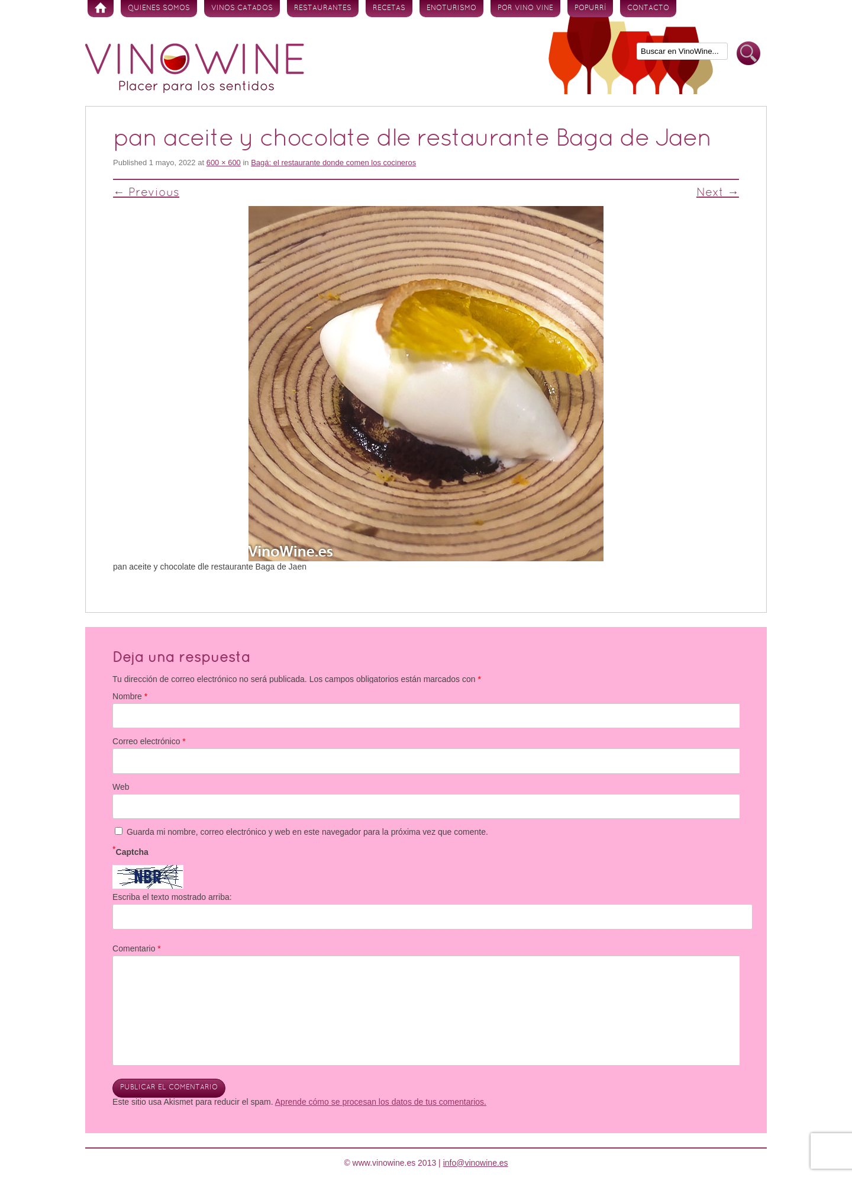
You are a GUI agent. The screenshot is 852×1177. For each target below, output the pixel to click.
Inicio (100, 8)
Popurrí (590, 8)
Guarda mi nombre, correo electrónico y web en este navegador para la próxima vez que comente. (307, 832)
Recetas (389, 8)
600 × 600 (223, 162)
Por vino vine (525, 8)
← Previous (146, 193)
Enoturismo (451, 8)
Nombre (129, 696)
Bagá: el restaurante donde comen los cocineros (333, 162)
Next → (717, 193)
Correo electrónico (149, 741)
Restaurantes (322, 8)
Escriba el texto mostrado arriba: (172, 897)
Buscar (748, 53)
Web (121, 787)
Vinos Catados (242, 8)
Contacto (648, 8)
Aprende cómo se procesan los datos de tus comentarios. (380, 1102)
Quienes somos (159, 8)
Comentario (136, 948)
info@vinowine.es (475, 1163)
